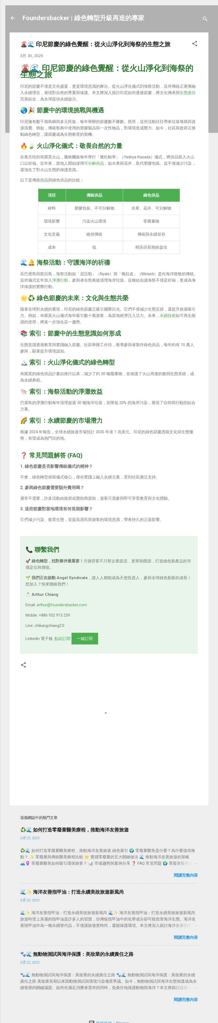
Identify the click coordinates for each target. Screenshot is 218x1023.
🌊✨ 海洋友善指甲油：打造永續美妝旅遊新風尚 (72, 892)
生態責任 (188, 92)
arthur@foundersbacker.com (62, 604)
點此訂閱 (62, 638)
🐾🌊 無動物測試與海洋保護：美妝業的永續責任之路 (76, 954)
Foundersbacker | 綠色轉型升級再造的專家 (83, 18)
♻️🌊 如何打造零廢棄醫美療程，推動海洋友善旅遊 (74, 830)
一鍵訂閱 (85, 638)
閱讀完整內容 (186, 875)
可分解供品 (94, 163)
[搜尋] (205, 20)
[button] (194, 44)
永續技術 (168, 315)
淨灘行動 (60, 280)
